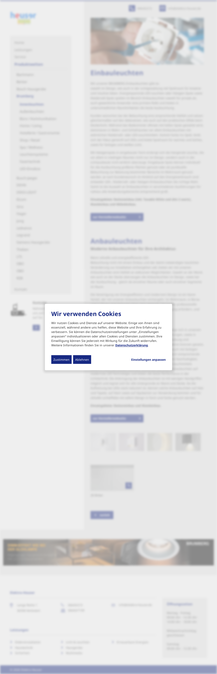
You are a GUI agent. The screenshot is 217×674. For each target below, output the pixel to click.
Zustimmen (61, 359)
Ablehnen (82, 359)
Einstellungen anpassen (148, 359)
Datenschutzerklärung (131, 345)
